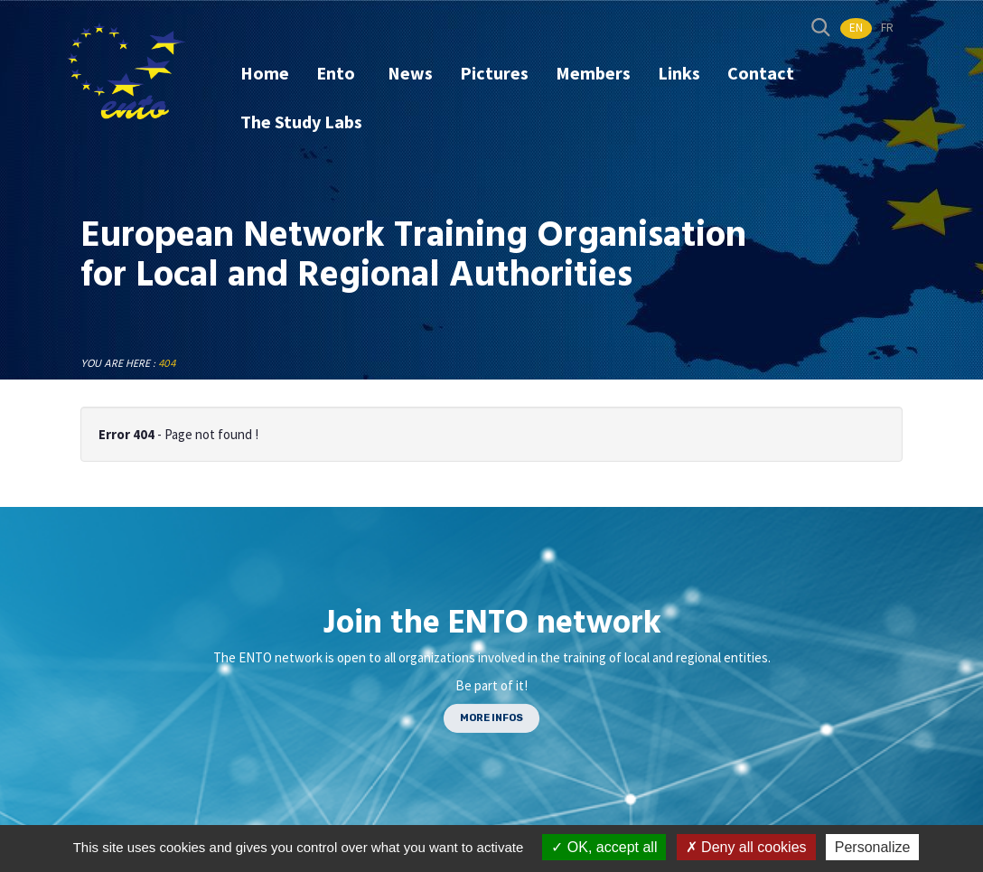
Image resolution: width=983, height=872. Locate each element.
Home (264, 72)
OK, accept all (604, 847)
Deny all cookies (746, 847)
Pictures (494, 72)
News (410, 72)
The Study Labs (301, 121)
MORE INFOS (491, 718)
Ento (337, 72)
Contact (760, 72)
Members (593, 72)
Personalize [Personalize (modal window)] (873, 847)
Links (679, 72)
